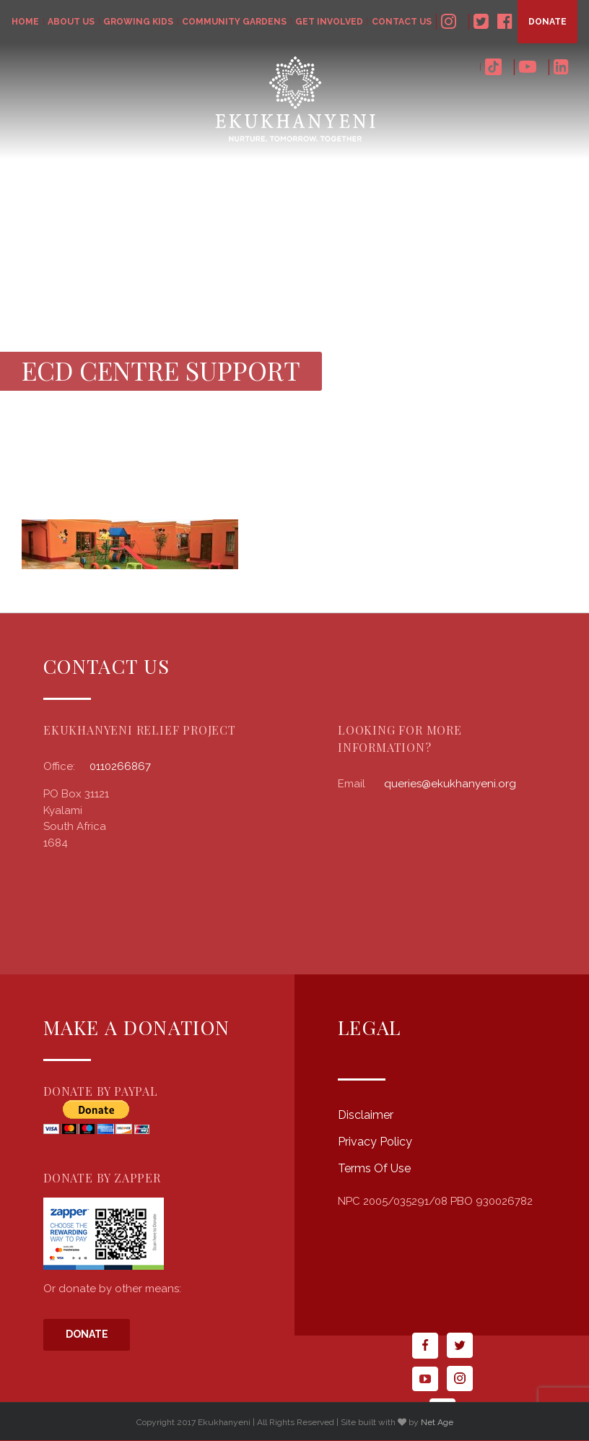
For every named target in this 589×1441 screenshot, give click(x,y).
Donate (87, 1334)
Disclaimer (365, 1115)
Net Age (437, 1422)
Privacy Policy (375, 1141)
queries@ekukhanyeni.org (450, 783)
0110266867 (120, 766)
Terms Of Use (374, 1168)
